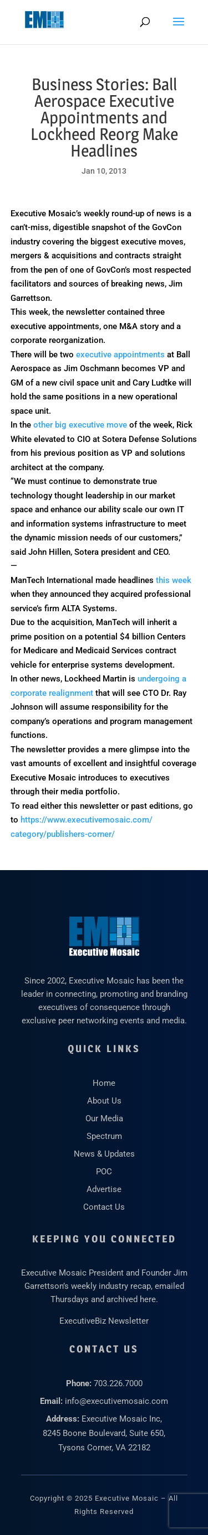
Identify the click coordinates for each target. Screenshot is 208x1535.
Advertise (104, 1189)
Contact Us (104, 1207)
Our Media (104, 1118)
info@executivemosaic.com (116, 1401)
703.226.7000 (118, 1383)
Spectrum (104, 1136)
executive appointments (120, 355)
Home (104, 1083)
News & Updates (104, 1154)
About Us (104, 1101)
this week (173, 580)
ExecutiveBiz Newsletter (104, 1321)
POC (104, 1172)
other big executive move (80, 425)
